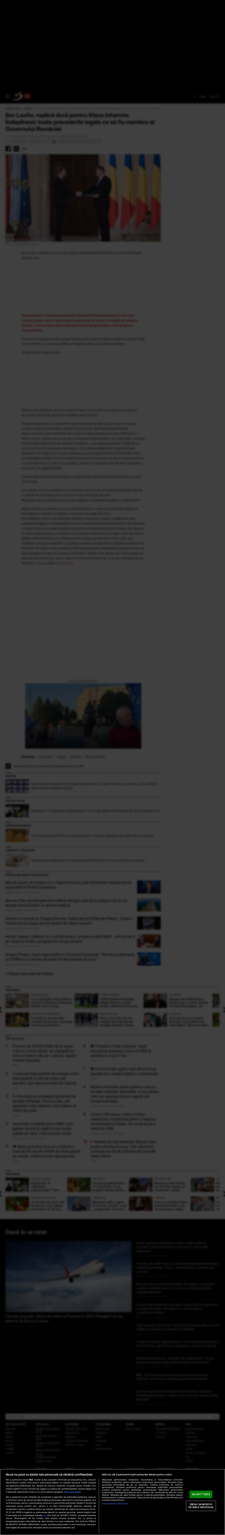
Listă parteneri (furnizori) (115, 1503)
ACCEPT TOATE (201, 1494)
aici (44, 1515)
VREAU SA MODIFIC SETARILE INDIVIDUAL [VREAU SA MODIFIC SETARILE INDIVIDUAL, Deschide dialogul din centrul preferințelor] (201, 1506)
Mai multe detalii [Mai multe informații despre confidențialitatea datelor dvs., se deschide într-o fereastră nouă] (72, 1492)
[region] (112, 1502)
